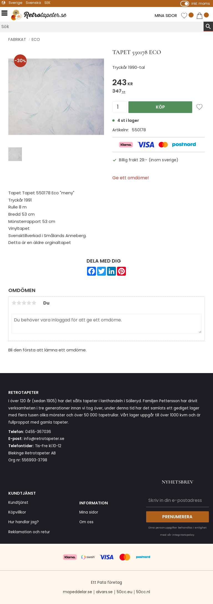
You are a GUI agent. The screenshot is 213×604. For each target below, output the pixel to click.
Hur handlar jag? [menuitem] (23, 522)
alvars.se (104, 592)
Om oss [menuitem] (86, 522)
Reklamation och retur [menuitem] (29, 532)
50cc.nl (143, 592)
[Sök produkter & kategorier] (102, 26)
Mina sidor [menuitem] (88, 512)
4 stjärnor (28, 302)
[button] (6, 13)
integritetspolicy (183, 535)
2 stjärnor (18, 302)
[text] (158, 83)
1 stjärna (13, 302)
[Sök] (208, 26)
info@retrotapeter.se (44, 438)
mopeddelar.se (77, 592)
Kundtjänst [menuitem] (18, 502)
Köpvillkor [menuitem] (17, 512)
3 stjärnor (23, 302)
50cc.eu (124, 592)
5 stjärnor (33, 302)
